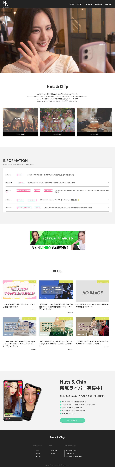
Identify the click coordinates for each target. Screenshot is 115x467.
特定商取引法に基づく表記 (74, 456)
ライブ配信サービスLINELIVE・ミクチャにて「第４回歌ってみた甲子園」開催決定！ (82, 191)
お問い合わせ (70, 453)
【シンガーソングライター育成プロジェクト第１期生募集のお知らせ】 (50, 175)
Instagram (54, 450)
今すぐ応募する (72, 420)
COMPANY (98, 4)
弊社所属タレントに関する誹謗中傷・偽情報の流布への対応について (51, 182)
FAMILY (79, 4)
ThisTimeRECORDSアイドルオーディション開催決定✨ (59, 200)
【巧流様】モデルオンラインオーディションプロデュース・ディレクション (92, 342)
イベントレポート (65, 282)
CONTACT (108, 4)
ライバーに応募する (72, 450)
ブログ (33, 282)
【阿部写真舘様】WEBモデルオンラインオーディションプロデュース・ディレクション (55, 343)
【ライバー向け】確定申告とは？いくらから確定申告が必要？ (19, 305)
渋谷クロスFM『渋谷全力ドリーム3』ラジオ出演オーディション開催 (68, 207)
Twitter (53, 453)
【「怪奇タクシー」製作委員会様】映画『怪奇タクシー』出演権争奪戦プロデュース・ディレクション (56, 306)
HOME (72, 4)
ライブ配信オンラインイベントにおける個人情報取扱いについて (92, 305)
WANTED (89, 4)
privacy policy (103, 282)
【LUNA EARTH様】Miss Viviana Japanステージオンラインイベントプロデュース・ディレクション (19, 343)
